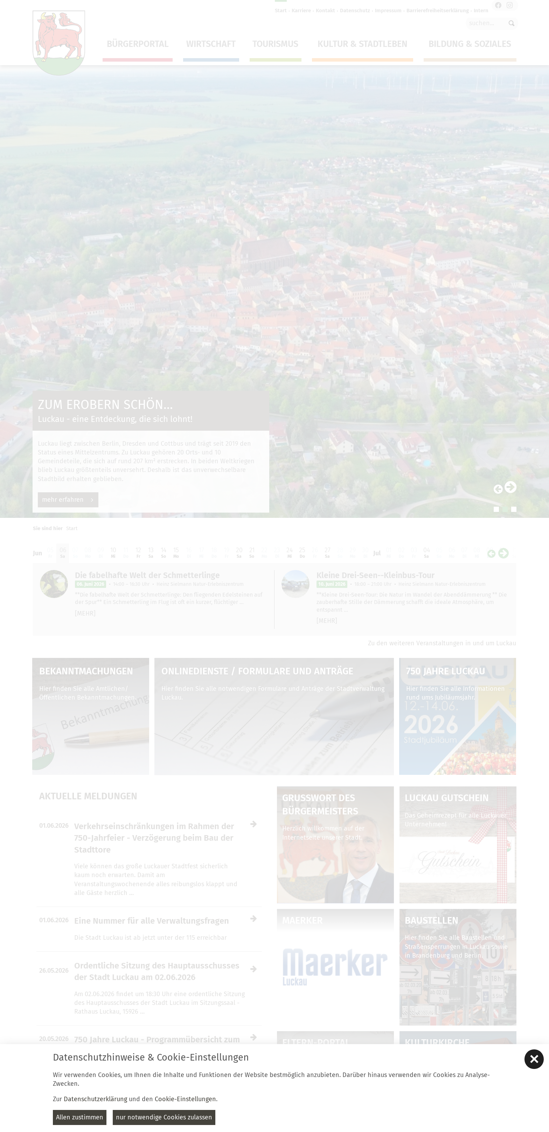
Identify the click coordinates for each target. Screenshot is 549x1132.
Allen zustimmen (79, 1117)
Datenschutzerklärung (95, 1099)
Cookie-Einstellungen (185, 1099)
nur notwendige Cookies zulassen (164, 1117)
